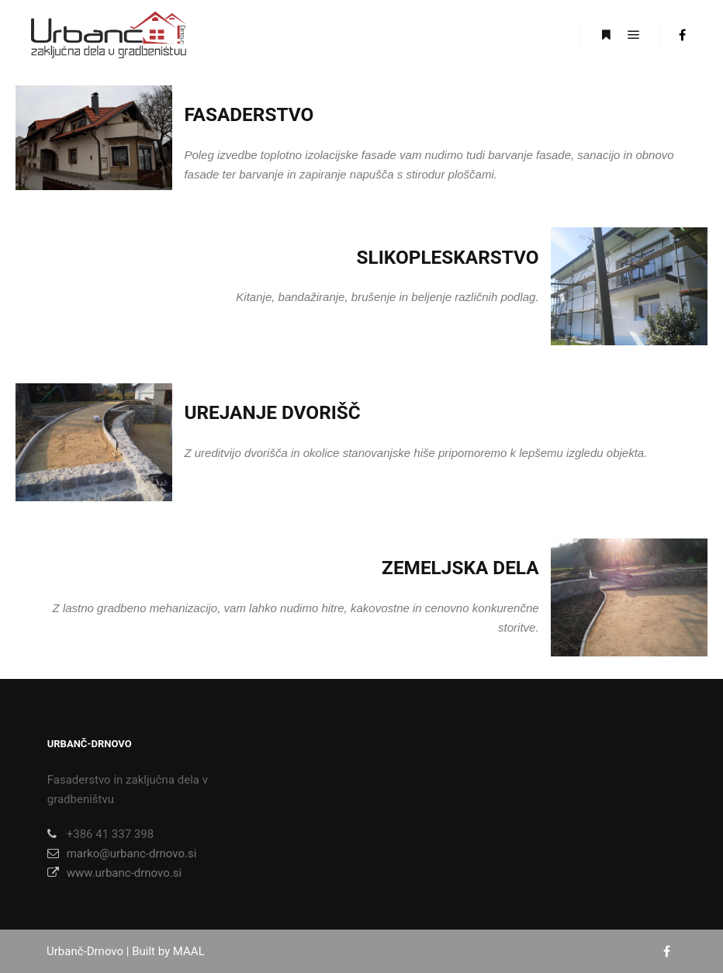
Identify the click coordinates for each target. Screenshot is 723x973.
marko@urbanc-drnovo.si (122, 853)
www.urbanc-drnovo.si (114, 873)
